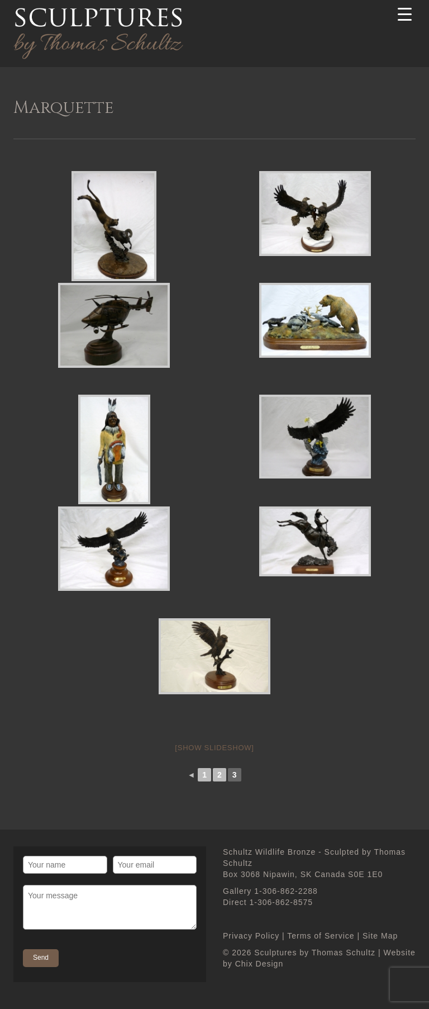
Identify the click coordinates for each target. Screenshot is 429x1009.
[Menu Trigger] (405, 14)
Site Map (380, 935)
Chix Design (259, 963)
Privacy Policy (251, 935)
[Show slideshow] (214, 747)
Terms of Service (320, 935)
